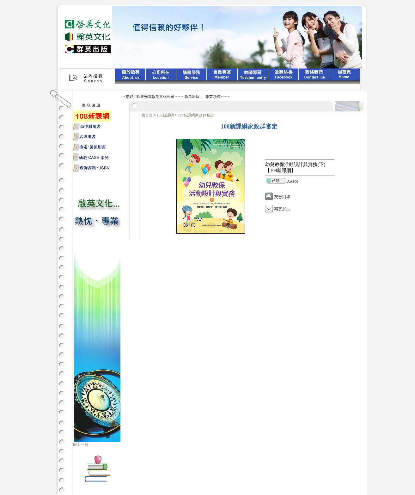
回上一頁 (80, 444)
